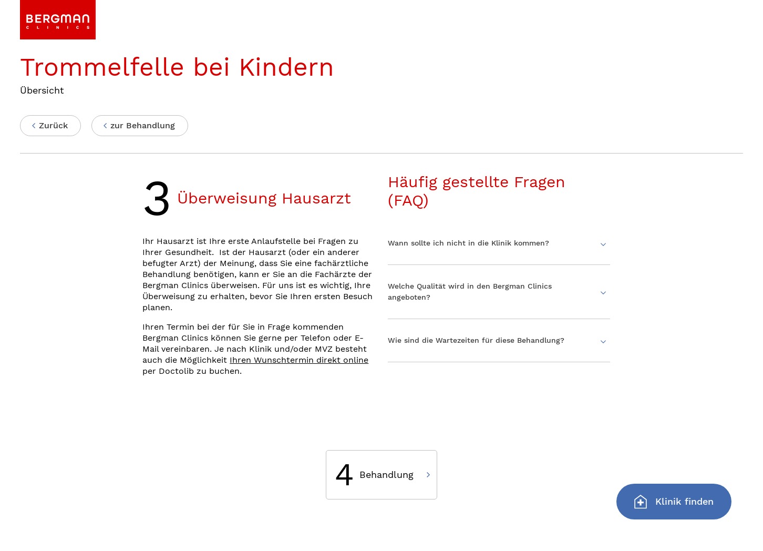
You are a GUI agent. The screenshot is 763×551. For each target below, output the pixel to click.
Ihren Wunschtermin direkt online (299, 360)
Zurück (53, 125)
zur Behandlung (142, 125)
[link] (58, 19)
